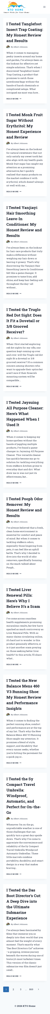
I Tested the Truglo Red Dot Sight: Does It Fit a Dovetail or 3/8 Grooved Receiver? (24, 320)
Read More (13, 98)
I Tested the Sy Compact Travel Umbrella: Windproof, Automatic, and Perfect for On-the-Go (23, 795)
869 (31, 989)
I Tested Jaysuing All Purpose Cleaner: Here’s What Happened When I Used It (24, 413)
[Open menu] (44, 7)
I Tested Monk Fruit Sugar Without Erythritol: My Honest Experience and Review (24, 126)
